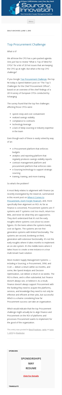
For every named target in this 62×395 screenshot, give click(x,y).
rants (44, 329)
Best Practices (35, 329)
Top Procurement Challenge (26, 44)
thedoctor (20, 333)
